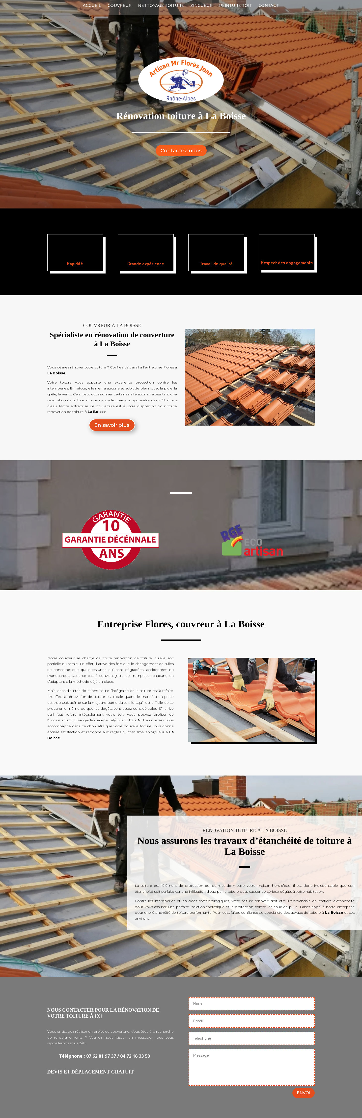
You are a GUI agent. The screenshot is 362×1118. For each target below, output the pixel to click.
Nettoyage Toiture (161, 6)
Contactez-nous (181, 151)
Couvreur (120, 6)
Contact (268, 6)
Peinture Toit (235, 6)
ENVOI (303, 1093)
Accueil (92, 6)
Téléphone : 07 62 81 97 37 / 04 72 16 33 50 (104, 1056)
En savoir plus (112, 425)
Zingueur (201, 6)
